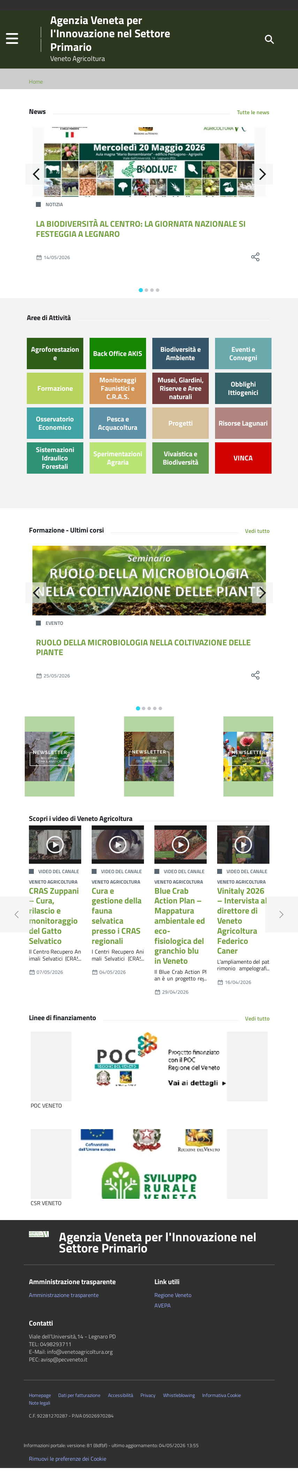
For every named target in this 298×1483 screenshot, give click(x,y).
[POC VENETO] (149, 1081)
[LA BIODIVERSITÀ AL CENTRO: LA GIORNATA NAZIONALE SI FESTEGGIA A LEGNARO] (149, 177)
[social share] (255, 272)
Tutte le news (253, 127)
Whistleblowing (179, 1410)
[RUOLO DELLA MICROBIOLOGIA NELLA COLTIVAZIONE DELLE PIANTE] (149, 595)
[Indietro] (35, 189)
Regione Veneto (172, 1310)
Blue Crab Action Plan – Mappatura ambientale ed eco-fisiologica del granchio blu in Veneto (179, 940)
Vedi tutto (257, 546)
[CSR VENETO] (149, 1179)
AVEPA (162, 1320)
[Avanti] (262, 189)
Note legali (39, 1418)
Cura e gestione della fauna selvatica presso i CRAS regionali (117, 930)
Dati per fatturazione (79, 1410)
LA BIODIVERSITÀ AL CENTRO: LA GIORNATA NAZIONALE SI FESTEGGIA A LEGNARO (141, 243)
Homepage (40, 1410)
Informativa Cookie (221, 1410)
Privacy (147, 1410)
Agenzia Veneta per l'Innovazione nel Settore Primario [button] (158, 1257)
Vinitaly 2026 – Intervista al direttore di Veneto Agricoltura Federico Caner (242, 935)
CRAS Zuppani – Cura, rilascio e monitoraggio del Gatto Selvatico (54, 930)
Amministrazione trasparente (64, 1310)
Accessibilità (120, 1410)
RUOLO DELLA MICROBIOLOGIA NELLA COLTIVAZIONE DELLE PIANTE (143, 662)
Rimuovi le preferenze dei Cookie (67, 1473)
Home (36, 96)
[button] (12, 47)
